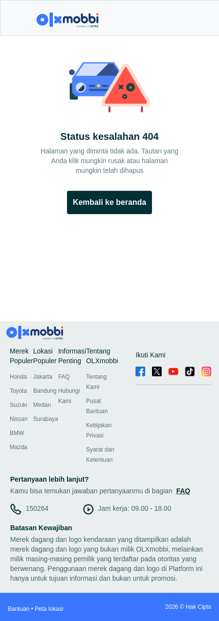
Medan (42, 405)
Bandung (44, 390)
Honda (18, 376)
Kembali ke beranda (109, 202)
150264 (37, 508)
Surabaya (45, 419)
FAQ (64, 376)
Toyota (18, 390)
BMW (17, 433)
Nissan (19, 419)
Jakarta (42, 376)
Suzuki (18, 405)
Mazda (18, 447)
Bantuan (19, 608)
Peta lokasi (49, 608)
